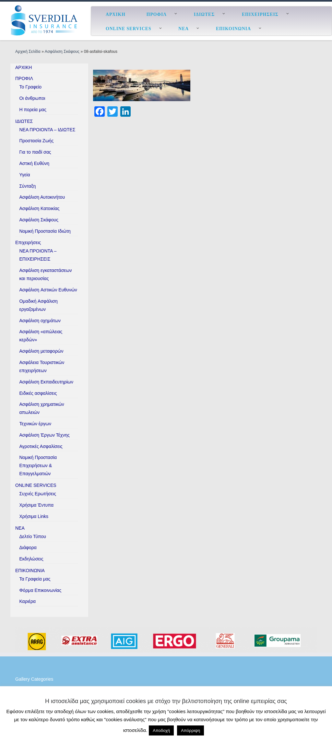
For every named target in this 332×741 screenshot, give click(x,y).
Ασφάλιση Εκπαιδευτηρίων (46, 381)
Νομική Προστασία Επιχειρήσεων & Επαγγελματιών (38, 465)
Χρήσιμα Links (33, 516)
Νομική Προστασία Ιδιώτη (44, 231)
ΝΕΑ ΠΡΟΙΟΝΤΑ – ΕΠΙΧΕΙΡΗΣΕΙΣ (37, 255)
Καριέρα (27, 601)
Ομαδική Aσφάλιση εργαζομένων (38, 305)
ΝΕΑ (20, 528)
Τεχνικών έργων (35, 423)
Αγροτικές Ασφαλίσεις (40, 446)
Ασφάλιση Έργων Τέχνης (44, 435)
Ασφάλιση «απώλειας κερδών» (40, 335)
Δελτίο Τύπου (32, 536)
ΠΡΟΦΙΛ (24, 78)
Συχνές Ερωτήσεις (37, 493)
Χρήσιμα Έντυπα (36, 505)
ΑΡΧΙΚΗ (23, 67)
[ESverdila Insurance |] (45, 20)
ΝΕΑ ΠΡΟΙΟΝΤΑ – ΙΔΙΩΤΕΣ (47, 129)
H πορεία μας (32, 109)
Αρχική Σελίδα (28, 51)
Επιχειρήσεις (28, 242)
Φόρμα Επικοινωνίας (40, 590)
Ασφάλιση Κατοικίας (39, 208)
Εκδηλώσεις (31, 558)
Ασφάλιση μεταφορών (41, 351)
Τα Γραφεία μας (34, 579)
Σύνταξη (27, 186)
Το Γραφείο (30, 86)
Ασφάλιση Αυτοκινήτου (42, 197)
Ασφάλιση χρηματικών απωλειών (41, 408)
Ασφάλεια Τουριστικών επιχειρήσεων (41, 366)
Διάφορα (27, 547)
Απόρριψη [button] (190, 730)
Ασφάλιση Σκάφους (62, 51)
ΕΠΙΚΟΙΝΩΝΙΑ (30, 570)
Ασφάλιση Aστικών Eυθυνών (48, 289)
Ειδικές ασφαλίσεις (38, 393)
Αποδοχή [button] (161, 730)
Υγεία (24, 174)
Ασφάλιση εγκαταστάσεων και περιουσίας (45, 274)
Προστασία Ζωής (36, 140)
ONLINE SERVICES (35, 485)
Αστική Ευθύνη (34, 163)
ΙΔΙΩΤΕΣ (24, 121)
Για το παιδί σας (35, 152)
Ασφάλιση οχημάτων (40, 320)
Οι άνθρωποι (32, 98)
